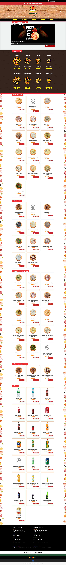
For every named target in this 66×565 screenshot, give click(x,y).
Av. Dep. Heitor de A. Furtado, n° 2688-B (40, 530)
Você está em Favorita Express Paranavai (33, 3)
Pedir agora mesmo (49, 45)
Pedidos (43, 19)
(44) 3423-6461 (16, 535)
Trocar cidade (51, 1)
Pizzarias (15, 19)
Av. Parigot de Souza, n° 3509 (18, 530)
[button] (30, 48)
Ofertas (34, 19)
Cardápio (24, 19)
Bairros (51, 19)
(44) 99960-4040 (17, 539)
